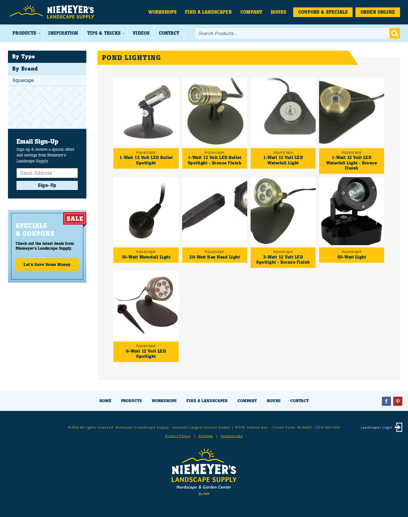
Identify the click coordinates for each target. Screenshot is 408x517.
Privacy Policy (178, 436)
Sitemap (205, 436)
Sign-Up (47, 185)
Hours (278, 12)
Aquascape (23, 80)
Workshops (162, 12)
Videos (141, 33)
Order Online (378, 12)
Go (395, 33)
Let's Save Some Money (47, 264)
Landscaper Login (376, 427)
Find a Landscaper (208, 12)
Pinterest (397, 401)
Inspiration (63, 33)
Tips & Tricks (103, 33)
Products (24, 33)
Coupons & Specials (322, 12)
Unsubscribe (232, 436)
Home (105, 400)
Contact (169, 33)
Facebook (386, 401)
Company (251, 12)
